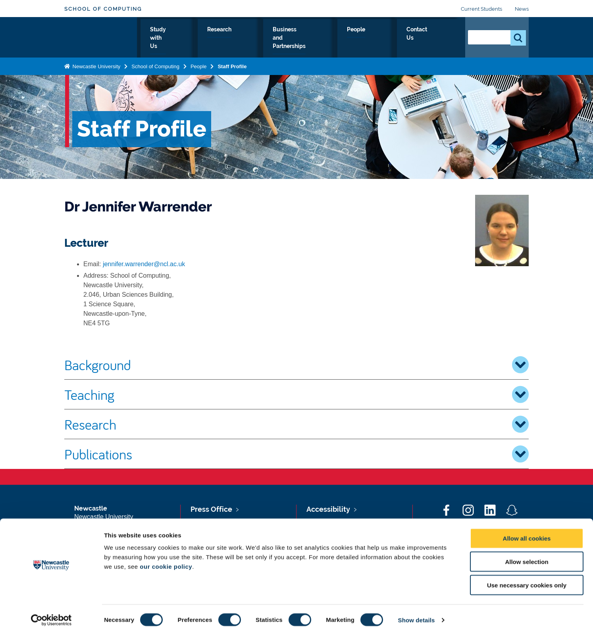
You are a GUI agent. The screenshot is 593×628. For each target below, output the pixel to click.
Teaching (296, 394)
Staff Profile (232, 65)
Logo (100, 37)
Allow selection (526, 554)
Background (296, 364)
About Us (167, 38)
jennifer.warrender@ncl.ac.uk (144, 264)
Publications (296, 453)
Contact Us (435, 38)
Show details (416, 612)
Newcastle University (95, 65)
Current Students (481, 9)
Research (263, 38)
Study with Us (215, 38)
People (395, 38)
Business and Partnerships (331, 38)
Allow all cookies (527, 530)
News (522, 9)
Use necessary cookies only (526, 577)
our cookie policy (166, 558)
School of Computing (103, 9)
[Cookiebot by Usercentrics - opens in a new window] (51, 612)
